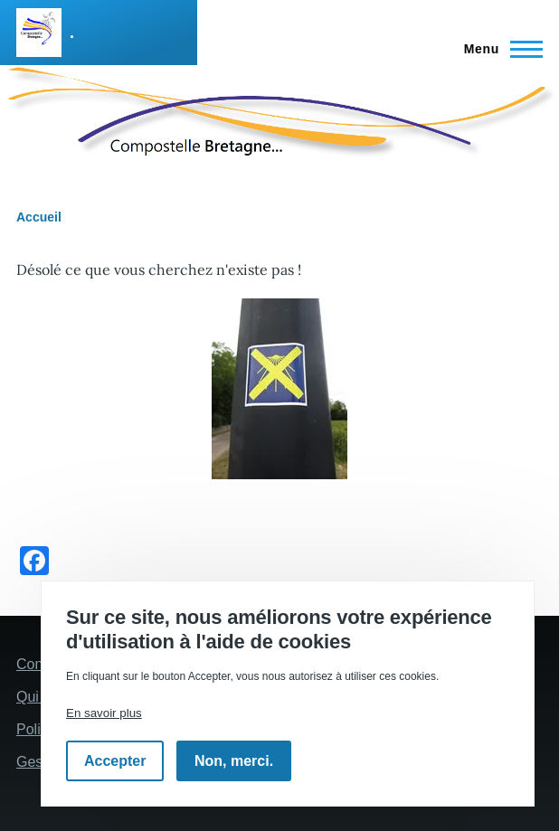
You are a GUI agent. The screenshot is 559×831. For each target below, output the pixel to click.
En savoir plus (104, 713)
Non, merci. (233, 761)
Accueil (39, 217)
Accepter (115, 761)
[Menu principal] (498, 49)
